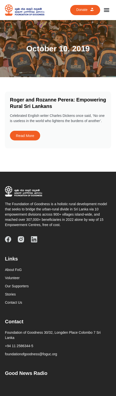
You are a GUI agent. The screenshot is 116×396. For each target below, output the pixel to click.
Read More (25, 135)
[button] (106, 9)
